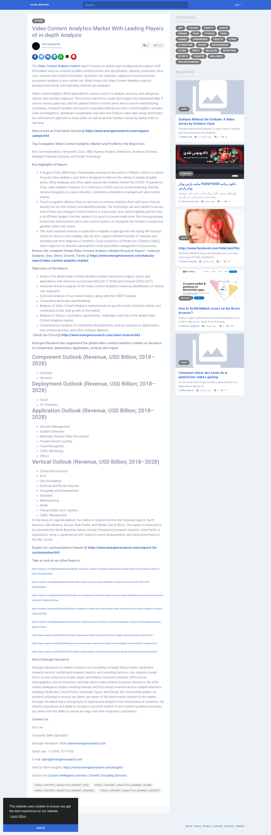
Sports (183, 56)
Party (196, 50)
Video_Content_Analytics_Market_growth (130, 790)
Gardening (200, 39)
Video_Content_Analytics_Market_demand (64, 790)
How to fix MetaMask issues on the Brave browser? (209, 311)
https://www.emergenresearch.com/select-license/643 (100, 335)
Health (218, 39)
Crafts (209, 27)
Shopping (229, 50)
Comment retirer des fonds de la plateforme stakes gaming (203, 375)
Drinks (182, 33)
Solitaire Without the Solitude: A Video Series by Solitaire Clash (207, 122)
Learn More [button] (18, 816)
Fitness (209, 33)
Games (182, 39)
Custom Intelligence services (67, 775)
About (189, 826)
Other (38, 20)
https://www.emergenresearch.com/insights (93, 767)
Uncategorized (188, 61)
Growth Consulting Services (108, 775)
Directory (229, 826)
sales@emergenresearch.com (62, 759)
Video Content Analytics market (59, 66)
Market (240, 826)
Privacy (207, 826)
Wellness (216, 56)
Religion (211, 50)
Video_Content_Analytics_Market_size (61, 785)
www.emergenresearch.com (87, 743)
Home (232, 39)
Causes (193, 27)
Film (196, 33)
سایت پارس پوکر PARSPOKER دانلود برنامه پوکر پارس (207, 186)
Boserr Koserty (189, 261)
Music (202, 44)
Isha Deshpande (51, 44)
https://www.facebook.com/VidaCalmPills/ (209, 248)
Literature (185, 44)
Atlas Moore (188, 390)
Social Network (39, 5)
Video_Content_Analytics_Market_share (123, 785)
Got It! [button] (41, 828)
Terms (198, 826)
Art (180, 27)
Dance (223, 27)
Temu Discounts (190, 201)
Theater (198, 56)
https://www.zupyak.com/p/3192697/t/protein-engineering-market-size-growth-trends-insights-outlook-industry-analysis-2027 (92, 635)
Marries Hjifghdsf (190, 326)
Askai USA (187, 137)
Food (223, 33)
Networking (220, 44)
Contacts (217, 826)
